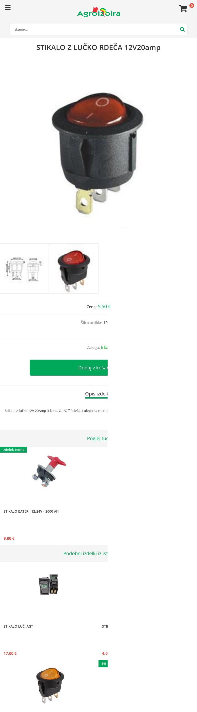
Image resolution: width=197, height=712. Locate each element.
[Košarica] (182, 8)
